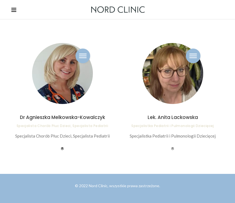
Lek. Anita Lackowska (173, 117)
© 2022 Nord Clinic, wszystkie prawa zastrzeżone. (117, 185)
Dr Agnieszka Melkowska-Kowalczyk (62, 117)
